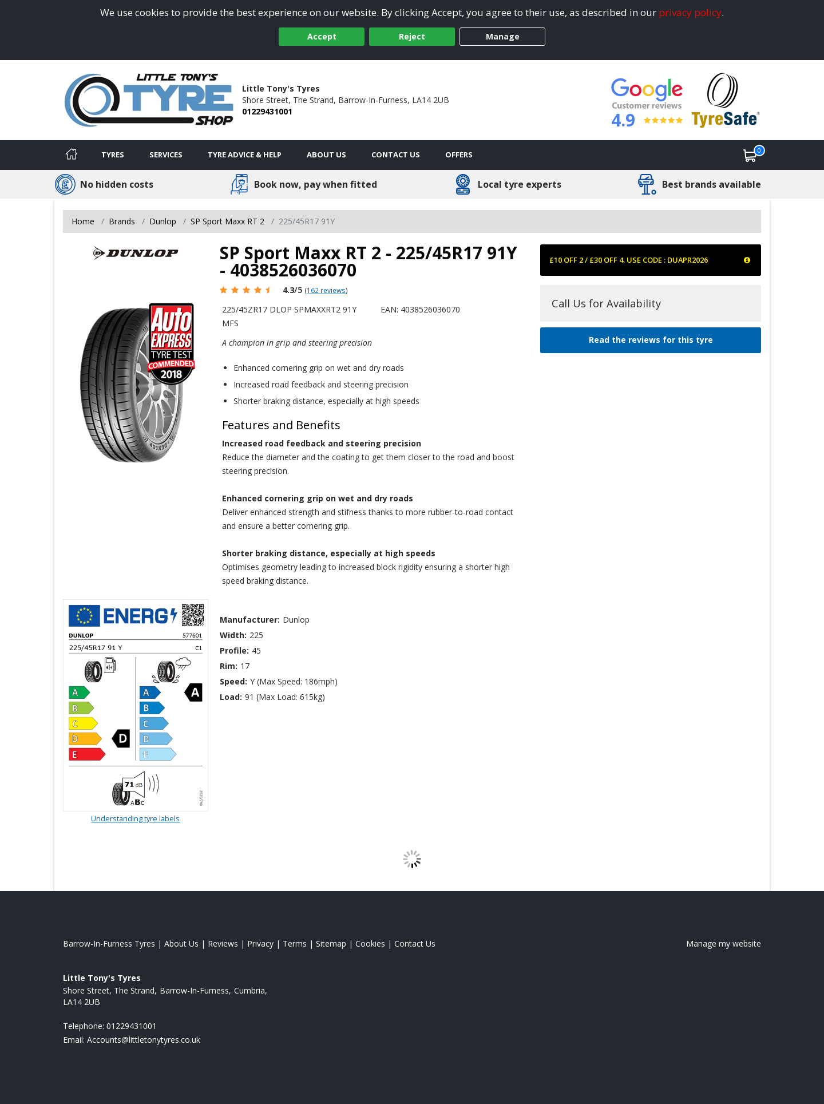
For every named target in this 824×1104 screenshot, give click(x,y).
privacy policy (690, 12)
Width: (233, 635)
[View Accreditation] (726, 99)
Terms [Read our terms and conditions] (295, 943)
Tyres (112, 154)
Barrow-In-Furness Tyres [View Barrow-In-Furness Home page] (109, 943)
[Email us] (143, 1039)
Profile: (234, 650)
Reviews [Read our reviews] (223, 943)
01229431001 (267, 111)
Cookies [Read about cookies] (370, 943)
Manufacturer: (250, 619)
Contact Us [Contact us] (395, 154)
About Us (326, 154)
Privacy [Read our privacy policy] (260, 943)
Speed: (233, 681)
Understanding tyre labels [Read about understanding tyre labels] (135, 818)
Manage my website (723, 943)
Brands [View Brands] (122, 221)
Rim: (228, 665)
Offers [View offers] (459, 154)
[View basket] (750, 155)
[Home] (71, 155)
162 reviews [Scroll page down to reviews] (326, 290)
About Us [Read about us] (181, 943)
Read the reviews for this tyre (651, 339)
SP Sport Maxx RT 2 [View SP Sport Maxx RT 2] (227, 221)
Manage (503, 36)
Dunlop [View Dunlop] (162, 221)
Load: (231, 696)
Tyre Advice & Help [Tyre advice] (245, 154)
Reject (412, 36)
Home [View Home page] (83, 221)
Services (166, 154)
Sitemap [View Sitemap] (331, 943)
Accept (321, 36)
